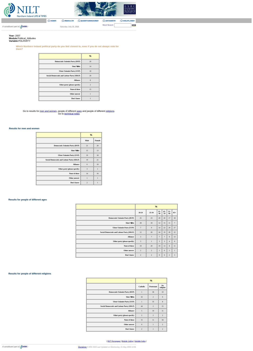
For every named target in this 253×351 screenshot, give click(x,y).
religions (110, 111)
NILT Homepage (114, 341)
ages (79, 111)
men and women (48, 111)
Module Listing (127, 341)
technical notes (72, 113)
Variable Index (139, 341)
